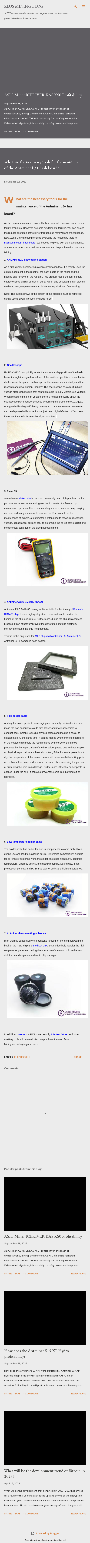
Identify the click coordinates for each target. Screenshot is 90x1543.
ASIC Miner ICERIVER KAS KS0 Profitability (43, 95)
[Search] (75, 6)
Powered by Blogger (45, 1533)
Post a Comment (26, 131)
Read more (78, 1273)
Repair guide (22, 1056)
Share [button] (8, 131)
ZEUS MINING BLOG (23, 6)
